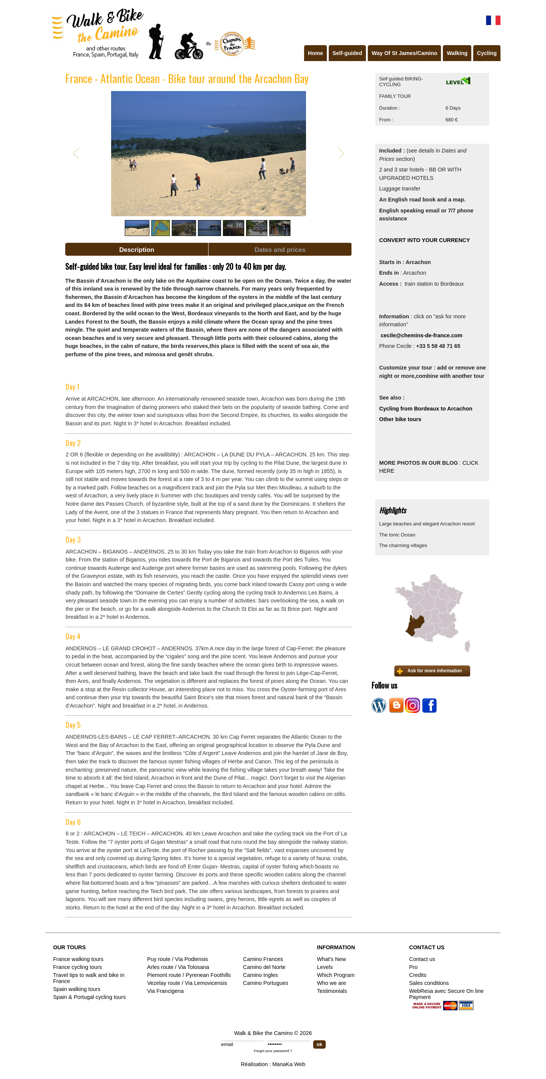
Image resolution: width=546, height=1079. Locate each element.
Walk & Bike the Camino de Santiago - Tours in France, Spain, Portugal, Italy (151, 31)
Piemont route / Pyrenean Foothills (189, 975)
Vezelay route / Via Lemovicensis (187, 983)
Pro (413, 967)
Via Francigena (165, 991)
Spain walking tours (76, 989)
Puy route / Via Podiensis (177, 959)
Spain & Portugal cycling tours (89, 997)
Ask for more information (435, 670)
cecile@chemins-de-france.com (422, 335)
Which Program (336, 975)
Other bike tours (401, 419)
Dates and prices (279, 249)
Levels (325, 967)
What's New (331, 959)
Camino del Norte (264, 967)
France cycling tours (77, 967)
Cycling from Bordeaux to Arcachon (425, 409)
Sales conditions (429, 983)
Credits (418, 975)
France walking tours (78, 959)
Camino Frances (263, 959)
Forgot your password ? (273, 1051)
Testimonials (332, 991)
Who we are (331, 983)
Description (136, 249)
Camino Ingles (260, 975)
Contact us (422, 959)
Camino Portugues (265, 983)
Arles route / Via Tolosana (178, 967)
